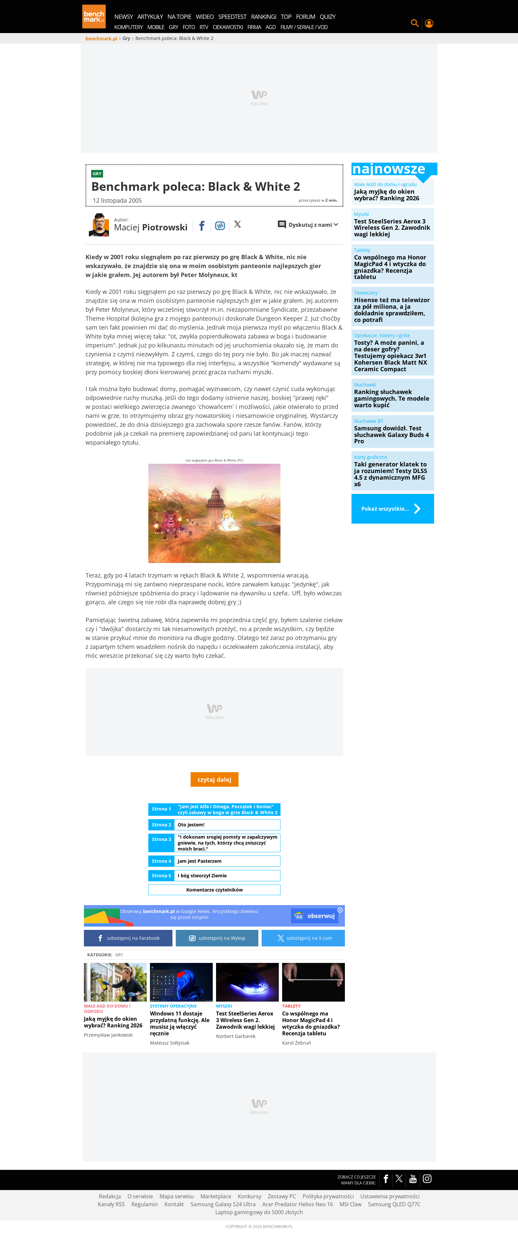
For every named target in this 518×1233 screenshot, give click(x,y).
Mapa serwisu (177, 1196)
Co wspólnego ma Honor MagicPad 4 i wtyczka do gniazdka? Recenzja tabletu (311, 1023)
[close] (340, 911)
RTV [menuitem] (204, 27)
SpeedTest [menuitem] (232, 16)
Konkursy (249, 1196)
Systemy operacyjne (173, 1006)
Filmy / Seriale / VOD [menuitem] (304, 27)
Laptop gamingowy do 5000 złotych (259, 1212)
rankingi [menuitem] (263, 16)
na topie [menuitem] (179, 16)
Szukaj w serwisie (415, 23)
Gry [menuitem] (173, 27)
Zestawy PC (282, 1196)
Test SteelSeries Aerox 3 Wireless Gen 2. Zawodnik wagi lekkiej (245, 1020)
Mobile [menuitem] (155, 27)
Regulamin (144, 1204)
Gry (119, 955)
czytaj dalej (215, 779)
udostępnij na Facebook (128, 938)
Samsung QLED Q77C (394, 1204)
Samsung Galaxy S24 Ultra (223, 1204)
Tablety (291, 1006)
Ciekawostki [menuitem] (228, 27)
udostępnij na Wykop (217, 938)
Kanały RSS (111, 1204)
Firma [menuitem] (254, 27)
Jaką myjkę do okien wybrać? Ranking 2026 (113, 1022)
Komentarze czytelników (214, 890)
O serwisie (140, 1196)
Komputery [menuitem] (128, 27)
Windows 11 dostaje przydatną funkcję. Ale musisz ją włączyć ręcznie (179, 1023)
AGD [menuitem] (271, 27)
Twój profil (429, 23)
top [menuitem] (286, 16)
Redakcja (110, 1196)
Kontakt (174, 1204)
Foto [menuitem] (189, 27)
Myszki (224, 1006)
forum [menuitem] (305, 16)
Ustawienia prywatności (390, 1196)
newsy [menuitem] (123, 16)
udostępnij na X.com (303, 938)
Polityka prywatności (328, 1196)
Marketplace (216, 1196)
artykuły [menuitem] (150, 16)
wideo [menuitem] (205, 16)
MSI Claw (350, 1204)
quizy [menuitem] (327, 16)
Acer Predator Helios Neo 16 (297, 1204)
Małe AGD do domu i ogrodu (107, 1008)
